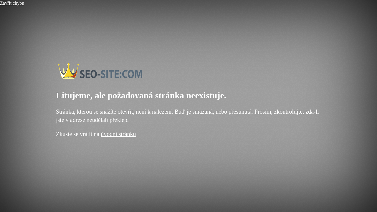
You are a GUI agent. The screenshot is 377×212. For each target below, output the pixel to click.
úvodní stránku (118, 134)
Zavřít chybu (12, 3)
